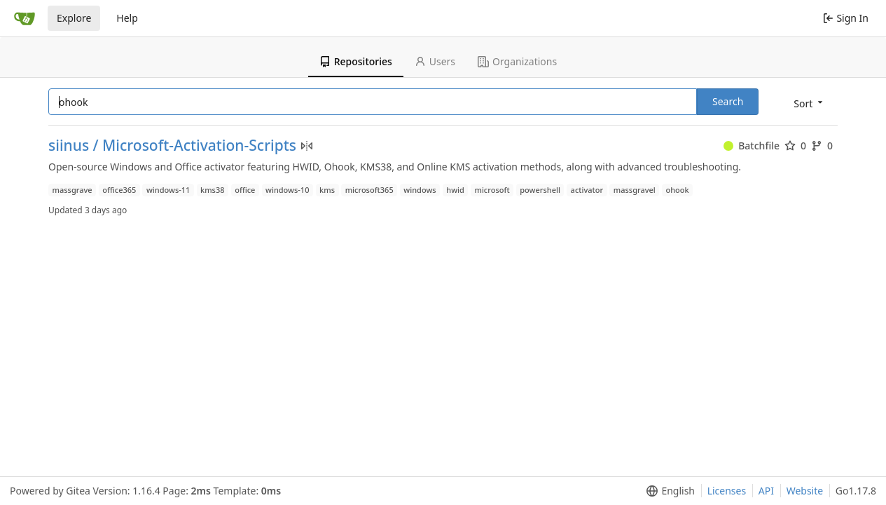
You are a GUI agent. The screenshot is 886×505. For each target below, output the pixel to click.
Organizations (517, 61)
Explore (74, 18)
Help (127, 18)
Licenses (727, 490)
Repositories (355, 61)
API (766, 490)
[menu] (809, 102)
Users (435, 61)
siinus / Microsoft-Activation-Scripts (172, 145)
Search (727, 101)
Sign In (845, 18)
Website (805, 490)
